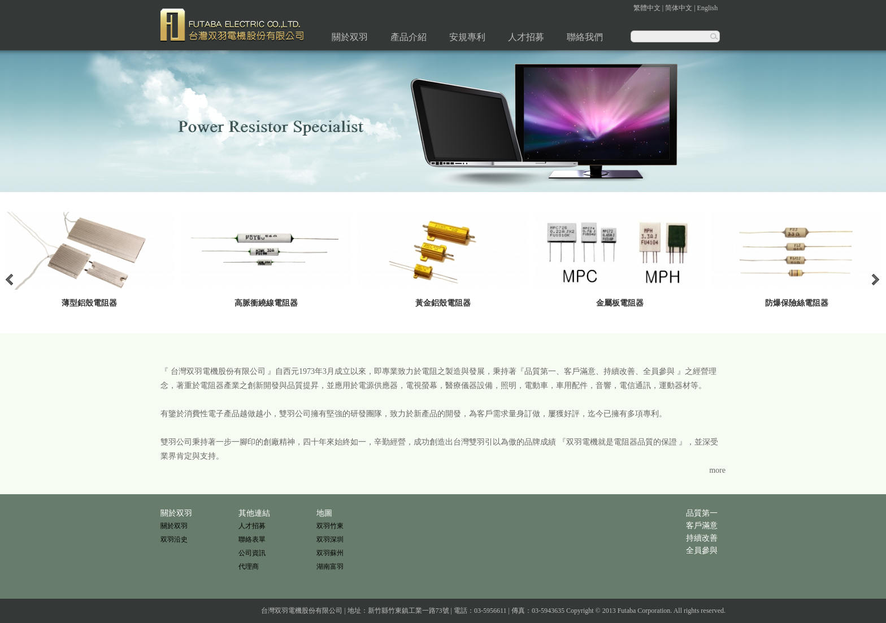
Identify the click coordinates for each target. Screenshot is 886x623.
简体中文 (678, 8)
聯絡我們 (585, 37)
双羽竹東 (330, 526)
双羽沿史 (174, 539)
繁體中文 (647, 8)
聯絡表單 (252, 539)
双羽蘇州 (330, 553)
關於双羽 (350, 37)
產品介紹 (408, 37)
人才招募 (526, 37)
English (707, 8)
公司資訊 (252, 553)
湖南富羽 (330, 566)
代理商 (248, 566)
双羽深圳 (330, 539)
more (717, 470)
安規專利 (467, 37)
